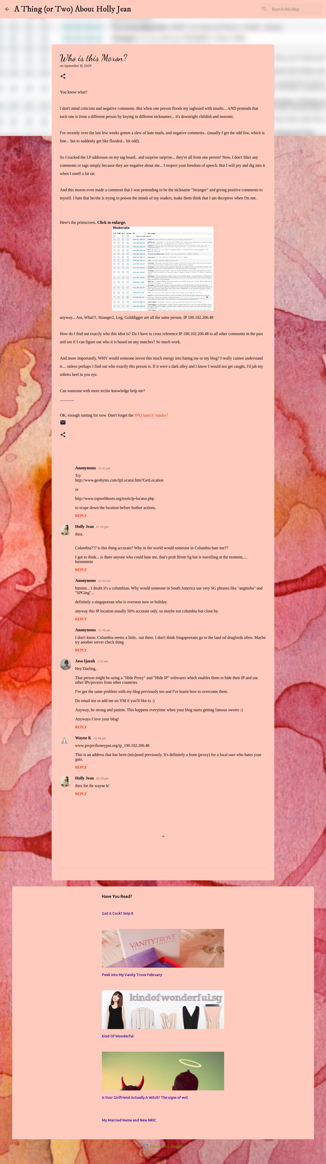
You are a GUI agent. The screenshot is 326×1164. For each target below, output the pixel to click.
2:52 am (102, 661)
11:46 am (104, 630)
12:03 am (104, 581)
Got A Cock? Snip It (117, 913)
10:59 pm (102, 778)
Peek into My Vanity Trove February (132, 975)
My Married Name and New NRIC (129, 1120)
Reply (81, 516)
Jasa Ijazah (85, 661)
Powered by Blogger (163, 1146)
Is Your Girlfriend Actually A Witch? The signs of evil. (145, 1097)
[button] (63, 76)
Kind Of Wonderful (117, 1036)
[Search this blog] (295, 9)
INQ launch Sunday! (151, 415)
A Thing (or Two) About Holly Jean (72, 9)
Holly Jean (84, 526)
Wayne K (83, 738)
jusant (173, 1156)
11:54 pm (102, 527)
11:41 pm (104, 468)
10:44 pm (99, 738)
